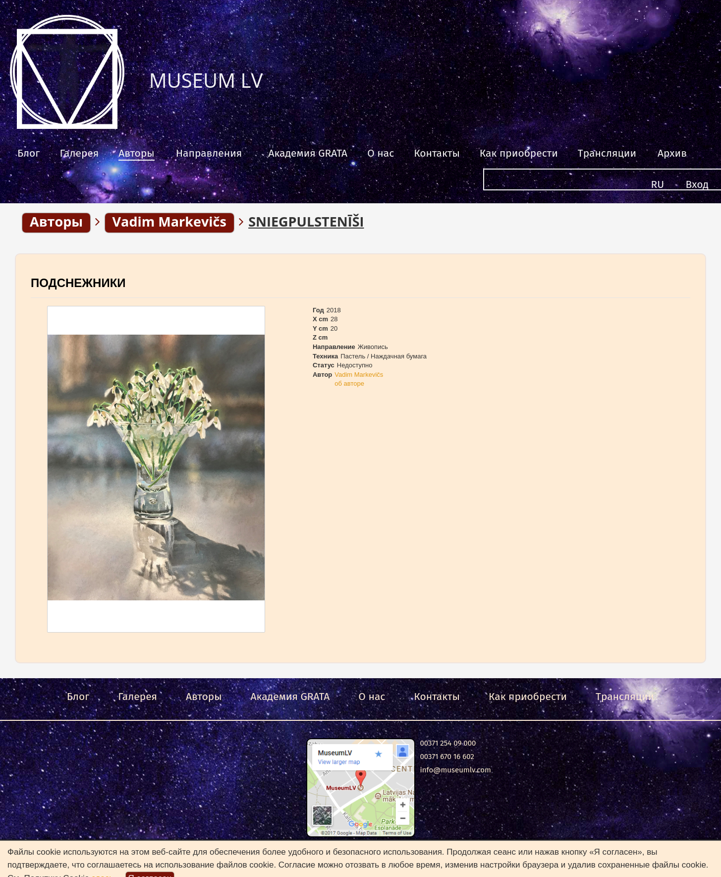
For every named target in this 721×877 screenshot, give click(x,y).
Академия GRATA (307, 153)
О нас (380, 153)
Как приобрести (519, 153)
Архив (672, 153)
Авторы (136, 153)
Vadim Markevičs (358, 374)
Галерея (79, 153)
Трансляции (607, 153)
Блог (28, 153)
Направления (209, 153)
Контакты (437, 153)
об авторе (349, 383)
